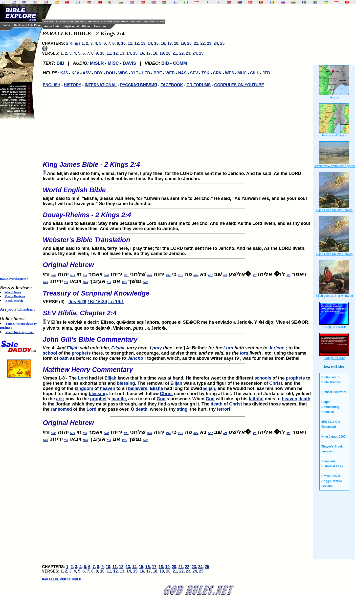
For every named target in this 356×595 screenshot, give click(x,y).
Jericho (277, 347)
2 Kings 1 (75, 43)
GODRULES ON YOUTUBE (239, 85)
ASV (87, 73)
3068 (149, 275)
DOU (110, 73)
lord (244, 353)
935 (66, 282)
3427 (210, 275)
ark (59, 398)
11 (130, 43)
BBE (158, 73)
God (161, 398)
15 (156, 43)
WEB (170, 73)
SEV (194, 73)
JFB (266, 73)
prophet (98, 398)
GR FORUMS (198, 85)
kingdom (84, 388)
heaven (107, 388)
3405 (106, 275)
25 (222, 43)
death (304, 398)
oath (64, 358)
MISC (113, 63)
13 (143, 43)
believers (137, 388)
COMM (180, 63)
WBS (123, 73)
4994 (195, 275)
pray (157, 347)
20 (189, 43)
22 (202, 43)
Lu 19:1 (116, 301)
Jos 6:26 (77, 301)
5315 (124, 282)
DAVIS (129, 63)
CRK (217, 73)
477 (225, 275)
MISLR (97, 63)
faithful (256, 398)
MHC (242, 73)
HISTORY (72, 85)
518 (109, 282)
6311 (180, 275)
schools (262, 378)
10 (123, 43)
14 (150, 43)
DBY (98, 73)
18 (176, 43)
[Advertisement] (20, 198)
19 (182, 43)
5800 (85, 282)
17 (169, 43)
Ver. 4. (177, 341)
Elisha (117, 347)
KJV (75, 73)
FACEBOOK (171, 85)
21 (196, 43)
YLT (134, 73)
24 (216, 43)
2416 (72, 275)
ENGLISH (51, 85)
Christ (275, 383)
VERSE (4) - (177, 295)
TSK (205, 73)
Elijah (73, 347)
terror (223, 409)
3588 (168, 275)
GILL (254, 73)
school (50, 353)
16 (163, 43)
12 (136, 43)
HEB (146, 73)
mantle (118, 398)
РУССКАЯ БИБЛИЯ (138, 85)
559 (288, 275)
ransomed (61, 409)
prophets (81, 353)
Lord (228, 347)
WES (229, 73)
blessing (126, 383)
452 (254, 275)
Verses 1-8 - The (177, 372)
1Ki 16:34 (97, 301)
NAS (182, 73)
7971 (126, 275)
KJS (64, 73)
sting (182, 409)
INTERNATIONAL (101, 85)
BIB (60, 63)
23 (209, 43)
